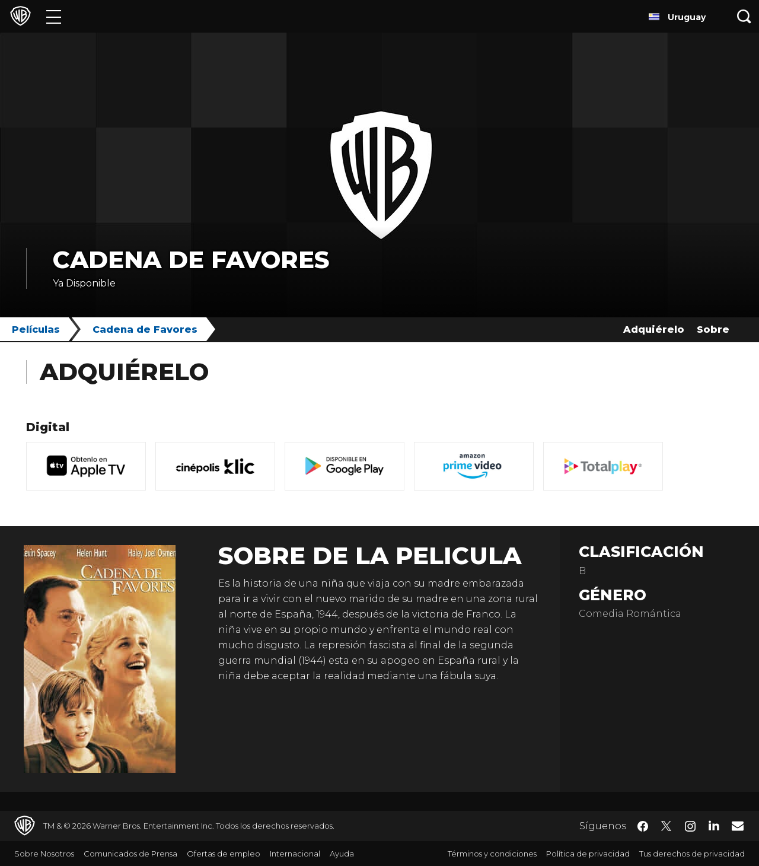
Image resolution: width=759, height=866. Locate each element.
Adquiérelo (653, 329)
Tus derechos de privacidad (692, 853)
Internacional (295, 853)
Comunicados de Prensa (130, 853)
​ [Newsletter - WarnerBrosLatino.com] (738, 826)
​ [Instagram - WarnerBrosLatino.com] (690, 826)
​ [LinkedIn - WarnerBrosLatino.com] (714, 825)
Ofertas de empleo (223, 853)
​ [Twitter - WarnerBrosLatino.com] (666, 826)
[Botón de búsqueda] (744, 16)
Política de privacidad (588, 853)
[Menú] (53, 16)
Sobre (713, 329)
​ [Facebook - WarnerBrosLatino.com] (643, 826)
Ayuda (342, 853)
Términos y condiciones (492, 853)
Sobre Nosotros (44, 853)
